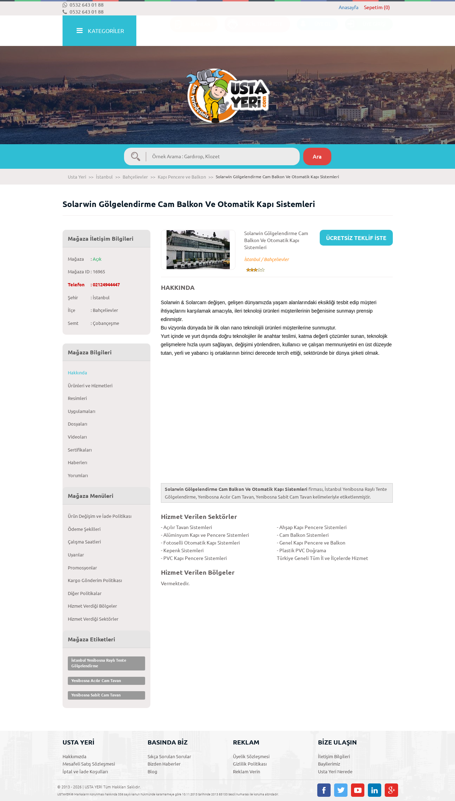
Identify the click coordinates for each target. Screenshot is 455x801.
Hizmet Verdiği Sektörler (93, 618)
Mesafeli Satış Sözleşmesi (89, 763)
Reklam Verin (246, 771)
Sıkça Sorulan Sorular (169, 756)
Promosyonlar (82, 567)
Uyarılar (76, 554)
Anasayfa (348, 7)
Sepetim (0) (377, 7)
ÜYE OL (314, 31)
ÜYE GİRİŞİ (365, 31)
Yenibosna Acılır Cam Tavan (96, 681)
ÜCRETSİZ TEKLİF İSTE (356, 238)
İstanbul (104, 176)
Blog (152, 771)
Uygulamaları (81, 411)
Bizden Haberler (164, 763)
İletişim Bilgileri (334, 756)
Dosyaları (77, 423)
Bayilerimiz (329, 763)
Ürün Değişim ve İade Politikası (99, 516)
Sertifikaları (80, 449)
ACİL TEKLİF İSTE (254, 31)
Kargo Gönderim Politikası (95, 580)
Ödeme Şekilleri (84, 529)
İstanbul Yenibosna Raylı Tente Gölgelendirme (98, 663)
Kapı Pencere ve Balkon (182, 176)
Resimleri (77, 398)
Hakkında (77, 372)
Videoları (77, 436)
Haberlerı (77, 462)
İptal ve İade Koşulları (85, 771)
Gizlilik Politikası (250, 763)
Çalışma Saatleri (84, 541)
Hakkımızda (74, 756)
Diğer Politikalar (85, 593)
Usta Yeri (77, 176)
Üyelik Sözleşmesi (251, 756)
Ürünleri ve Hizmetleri (90, 385)
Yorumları (78, 475)
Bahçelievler (135, 176)
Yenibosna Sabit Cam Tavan (96, 695)
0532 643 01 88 (83, 5)
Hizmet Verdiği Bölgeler (92, 605)
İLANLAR (190, 31)
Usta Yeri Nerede (335, 771)
